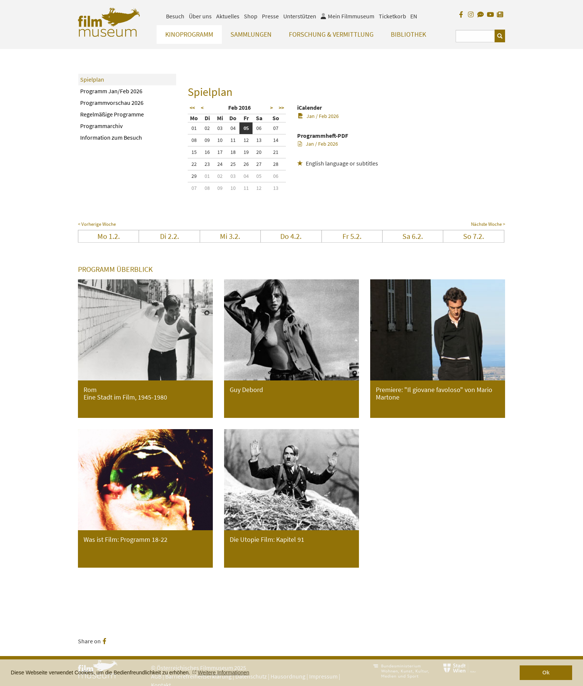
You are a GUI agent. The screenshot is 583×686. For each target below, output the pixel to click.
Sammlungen (251, 34)
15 (194, 152)
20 (259, 152)
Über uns (200, 16)
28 (275, 164)
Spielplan (92, 79)
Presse (270, 16)
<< (192, 107)
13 (259, 140)
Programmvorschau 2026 (112, 102)
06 (259, 128)
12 (246, 140)
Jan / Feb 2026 (318, 116)
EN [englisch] (413, 16)
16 (207, 152)
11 (233, 140)
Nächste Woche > (488, 224)
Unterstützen (299, 16)
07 (275, 128)
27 (259, 164)
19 (246, 152)
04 (233, 128)
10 (220, 140)
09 (207, 140)
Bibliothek (408, 34)
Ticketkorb (392, 16)
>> (281, 107)
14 (275, 140)
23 (207, 164)
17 (220, 152)
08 (194, 140)
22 (194, 164)
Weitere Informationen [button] (223, 673)
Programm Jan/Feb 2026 (111, 91)
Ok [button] (546, 673)
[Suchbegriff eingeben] (475, 36)
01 (194, 128)
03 (220, 128)
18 (233, 152)
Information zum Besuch (111, 137)
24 (220, 164)
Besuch (175, 16)
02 (207, 128)
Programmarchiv (101, 126)
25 (233, 164)
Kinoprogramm (189, 34)
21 (275, 152)
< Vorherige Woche (97, 224)
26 (246, 164)
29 (194, 176)
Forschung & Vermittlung (331, 34)
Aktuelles (227, 16)
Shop (250, 16)
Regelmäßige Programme (112, 114)
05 (246, 128)
